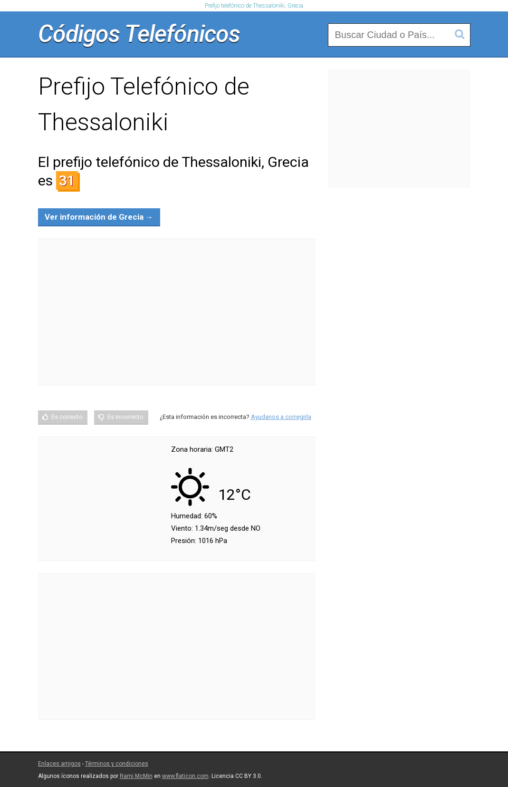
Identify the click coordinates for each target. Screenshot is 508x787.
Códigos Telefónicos (139, 34)
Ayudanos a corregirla (281, 416)
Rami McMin (136, 776)
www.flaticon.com (185, 776)
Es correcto (67, 416)
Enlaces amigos (59, 763)
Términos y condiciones (116, 763)
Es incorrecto (125, 416)
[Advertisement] (177, 312)
